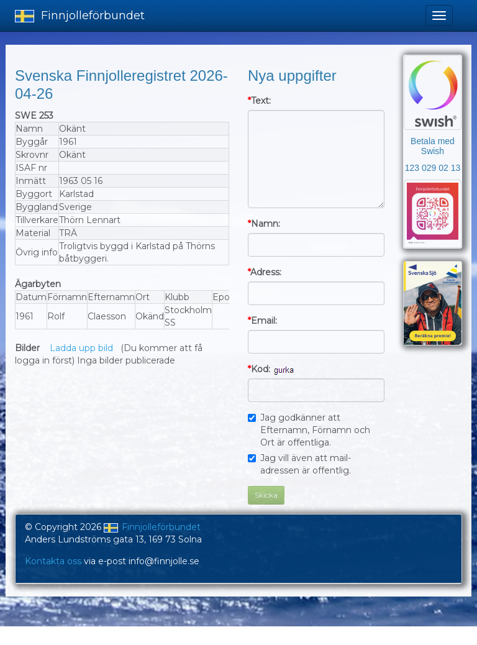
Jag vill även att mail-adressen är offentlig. (299, 464)
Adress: (264, 272)
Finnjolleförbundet (80, 15)
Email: (262, 320)
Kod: (259, 369)
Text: (259, 100)
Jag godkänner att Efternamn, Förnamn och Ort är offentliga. (309, 430)
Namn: (264, 223)
